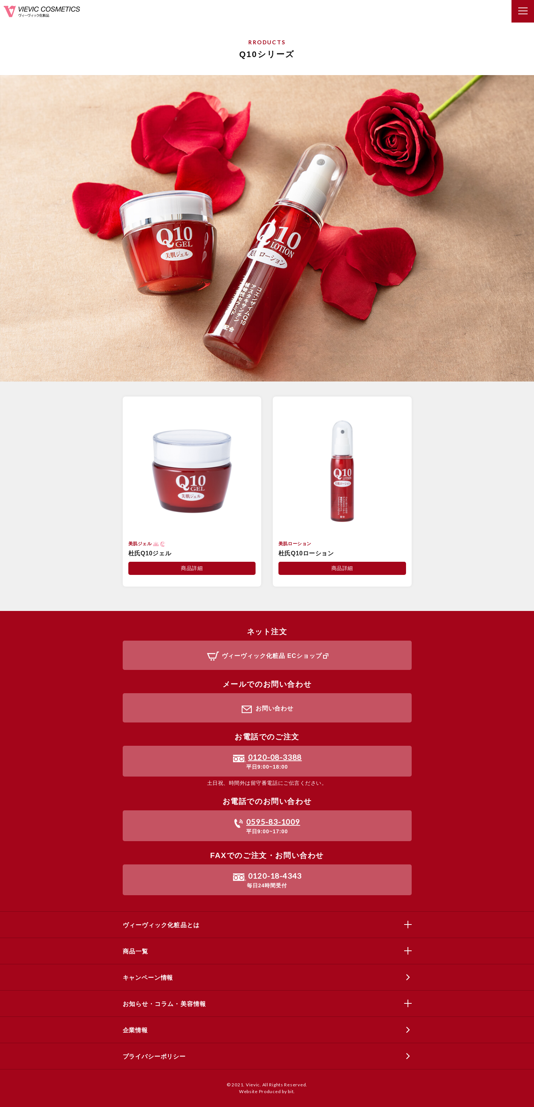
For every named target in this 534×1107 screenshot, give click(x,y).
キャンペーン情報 (148, 977)
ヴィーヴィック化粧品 (42, 11)
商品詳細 (192, 568)
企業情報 (135, 1030)
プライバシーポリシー (154, 1056)
